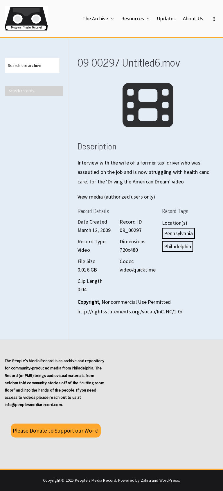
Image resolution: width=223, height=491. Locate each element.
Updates (166, 18)
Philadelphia (177, 246)
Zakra (146, 480)
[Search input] (35, 91)
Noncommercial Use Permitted (136, 302)
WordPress (169, 480)
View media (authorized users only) (116, 196)
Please (56, 430)
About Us (193, 18)
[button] (111, 18)
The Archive (98, 18)
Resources (135, 18)
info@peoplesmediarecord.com (33, 404)
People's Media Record (95, 480)
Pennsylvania (178, 233)
